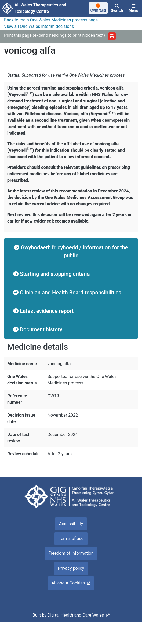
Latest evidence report (46, 311)
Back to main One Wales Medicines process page (51, 20)
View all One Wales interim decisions (39, 26)
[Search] (116, 8)
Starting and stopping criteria (54, 274)
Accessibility (71, 523)
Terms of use (71, 538)
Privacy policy (71, 568)
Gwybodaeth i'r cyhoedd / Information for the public (73, 251)
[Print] (111, 36)
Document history (40, 329)
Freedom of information (70, 553)
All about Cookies (68, 583)
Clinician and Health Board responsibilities (70, 292)
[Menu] (133, 8)
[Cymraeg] (98, 9)
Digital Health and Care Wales (76, 615)
